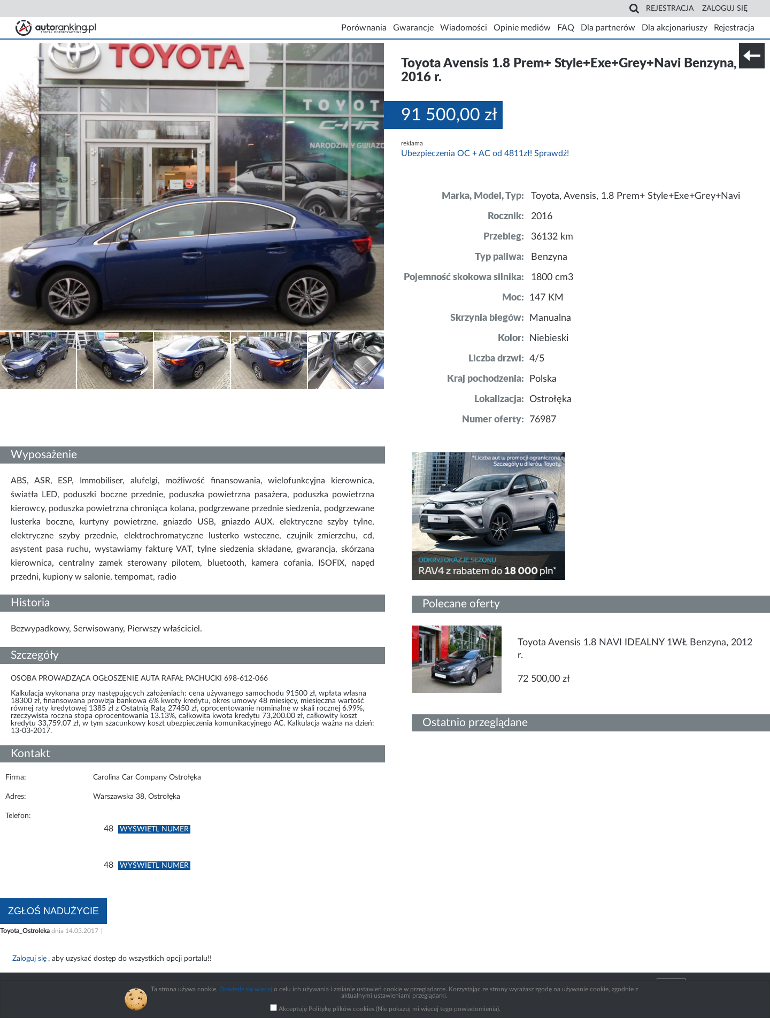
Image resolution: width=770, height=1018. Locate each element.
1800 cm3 (552, 277)
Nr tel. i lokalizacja (105, 396)
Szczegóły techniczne (36, 396)
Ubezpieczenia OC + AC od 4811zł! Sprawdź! (485, 153)
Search (634, 8)
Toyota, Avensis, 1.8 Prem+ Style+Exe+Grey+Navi (635, 196)
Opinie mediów (522, 28)
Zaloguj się (725, 8)
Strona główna (56, 28)
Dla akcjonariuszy (674, 28)
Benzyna (549, 257)
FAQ (565, 28)
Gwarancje (413, 28)
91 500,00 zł (449, 115)
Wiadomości (463, 28)
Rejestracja (670, 8)
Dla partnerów (608, 28)
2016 (541, 216)
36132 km (552, 237)
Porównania (364, 28)
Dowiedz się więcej (245, 989)
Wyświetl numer (154, 829)
